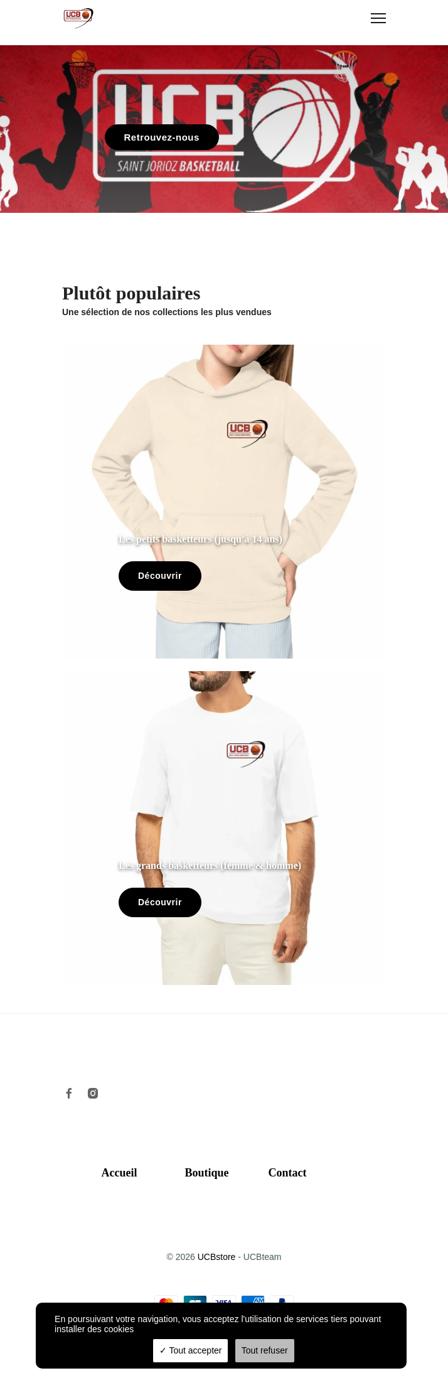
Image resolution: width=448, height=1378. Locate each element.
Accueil (119, 1172)
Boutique (207, 1172)
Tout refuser (265, 1350)
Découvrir (160, 576)
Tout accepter (190, 1350)
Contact (288, 1172)
